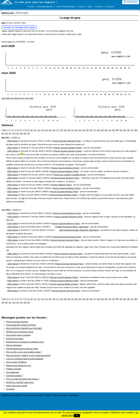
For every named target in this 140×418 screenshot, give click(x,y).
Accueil (30, 6)
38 (136, 130)
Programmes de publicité (33, 395)
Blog (90, 6)
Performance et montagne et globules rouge (25, 342)
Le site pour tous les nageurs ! (36, 2)
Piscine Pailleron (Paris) (61, 185)
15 (50, 130)
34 (121, 130)
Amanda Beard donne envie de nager (22, 349)
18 (61, 130)
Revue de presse (60, 395)
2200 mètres (12, 213)
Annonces (99, 6)
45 (25, 133)
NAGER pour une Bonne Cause (19, 332)
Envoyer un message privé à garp (19, 27)
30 (106, 130)
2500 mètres (12, 191)
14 (46, 130)
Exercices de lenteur (15, 338)
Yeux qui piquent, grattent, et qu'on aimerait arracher (28, 355)
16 (54, 130)
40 (6, 133)
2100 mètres (12, 223)
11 (35, 130)
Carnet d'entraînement (65, 6)
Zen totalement (12, 372)
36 (128, 130)
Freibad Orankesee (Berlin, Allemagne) (70, 227)
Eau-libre (110, 6)
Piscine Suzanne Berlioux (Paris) (68, 148)
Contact (48, 395)
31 (110, 130)
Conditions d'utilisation (11, 395)
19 (65, 130)
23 (80, 130)
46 (29, 133)
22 (76, 130)
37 (132, 130)
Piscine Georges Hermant (17, 322)
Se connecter (131, 2)
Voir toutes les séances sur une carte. (18, 98)
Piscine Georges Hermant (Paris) (67, 141)
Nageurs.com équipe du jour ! (18, 365)
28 (98, 130)
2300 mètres (12, 217)
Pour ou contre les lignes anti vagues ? (22, 379)
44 (21, 133)
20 (69, 130)
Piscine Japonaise (14, 345)
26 (91, 130)
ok (77, 415)
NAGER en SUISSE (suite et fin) (20, 382)
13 (43, 130)
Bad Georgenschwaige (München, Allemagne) (77, 230)
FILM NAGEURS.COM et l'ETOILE (21, 325)
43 (17, 133)
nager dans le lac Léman (16, 386)
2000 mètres (12, 141)
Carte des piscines (45, 6)
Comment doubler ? (14, 375)
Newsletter (74, 395)
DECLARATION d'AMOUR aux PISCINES (24, 328)
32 (113, 130)
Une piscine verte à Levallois (18, 335)
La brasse (10, 389)
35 (124, 130)
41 (10, 133)
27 (95, 130)
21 (72, 130)
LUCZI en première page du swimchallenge (24, 359)
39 (3, 133)
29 (102, 130)
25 (87, 130)
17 (57, 130)
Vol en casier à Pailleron (16, 362)
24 (84, 130)
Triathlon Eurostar (13, 369)
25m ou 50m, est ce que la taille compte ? (24, 352)
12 (39, 130)
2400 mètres (12, 195)
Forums (81, 6)
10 (31, 130)
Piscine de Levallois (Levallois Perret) (70, 175)
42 (14, 133)
